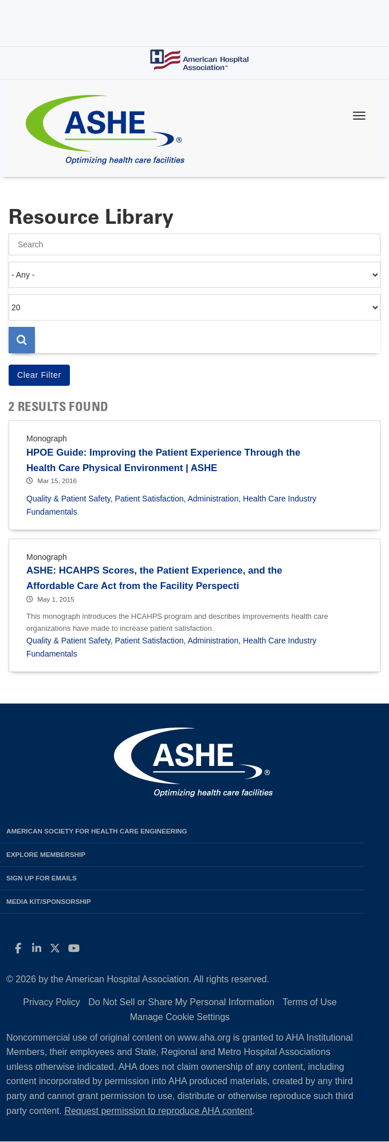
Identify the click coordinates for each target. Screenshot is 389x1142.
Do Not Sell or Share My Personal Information (181, 1002)
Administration (212, 498)
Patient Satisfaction (149, 498)
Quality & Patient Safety (68, 498)
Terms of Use (309, 1002)
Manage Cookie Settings (180, 1017)
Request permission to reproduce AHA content (158, 1111)
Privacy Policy (51, 1002)
